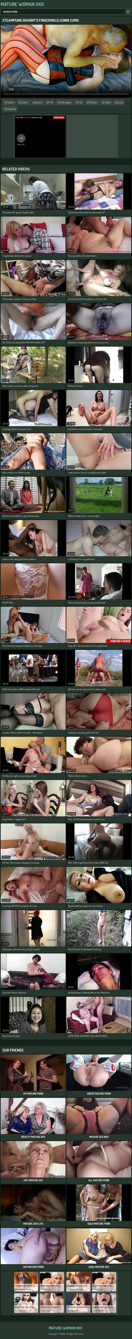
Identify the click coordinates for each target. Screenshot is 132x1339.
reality (107, 102)
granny (39, 102)
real (80, 102)
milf (51, 102)
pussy (120, 102)
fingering (11, 108)
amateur (93, 102)
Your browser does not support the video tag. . (66, 61)
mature (10, 102)
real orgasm (65, 102)
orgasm (24, 102)
